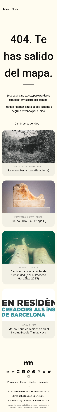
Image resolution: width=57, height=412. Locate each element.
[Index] (28, 364)
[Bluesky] (49, 371)
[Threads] (39, 371)
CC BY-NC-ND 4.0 (40, 400)
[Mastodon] (28, 371)
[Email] (8, 371)
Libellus (32, 382)
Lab (28, 386)
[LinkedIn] (44, 371)
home (46, 106)
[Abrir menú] (51, 9)
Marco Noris (10, 9)
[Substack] (18, 371)
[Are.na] (13, 371)
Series (23, 382)
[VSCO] (28, 376)
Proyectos (12, 382)
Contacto (43, 382)
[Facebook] (23, 371)
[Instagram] (33, 371)
